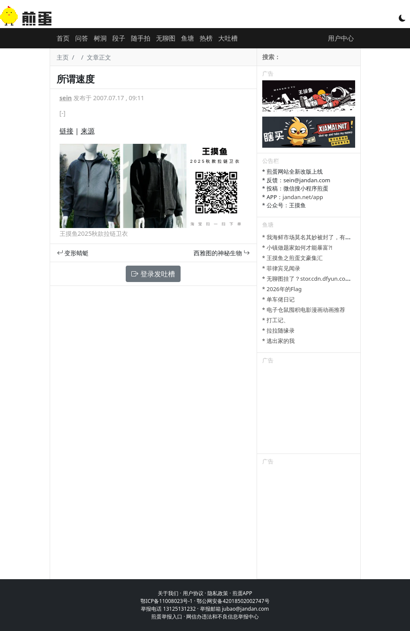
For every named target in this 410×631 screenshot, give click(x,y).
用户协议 (193, 593)
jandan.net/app (303, 197)
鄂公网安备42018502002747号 (233, 601)
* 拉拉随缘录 (278, 330)
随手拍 (140, 38)
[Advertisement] (308, 410)
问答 (81, 38)
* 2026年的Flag (282, 289)
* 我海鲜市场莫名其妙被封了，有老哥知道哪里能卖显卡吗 (334, 237)
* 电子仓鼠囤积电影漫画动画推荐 (304, 310)
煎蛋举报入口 (166, 616)
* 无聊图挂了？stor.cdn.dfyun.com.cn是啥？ (318, 278)
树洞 (100, 38)
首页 (63, 38)
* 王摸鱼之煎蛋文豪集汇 (292, 258)
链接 (66, 131)
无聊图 (165, 38)
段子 (118, 38)
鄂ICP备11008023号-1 (166, 601)
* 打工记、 (275, 320)
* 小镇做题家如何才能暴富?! (297, 247)
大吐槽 (228, 38)
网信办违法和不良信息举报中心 (222, 616)
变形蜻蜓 (73, 253)
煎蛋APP (242, 593)
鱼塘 (187, 38)
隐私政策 (217, 593)
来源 (88, 131)
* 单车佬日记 (278, 299)
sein (66, 98)
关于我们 (168, 593)
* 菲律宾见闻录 (281, 268)
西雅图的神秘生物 (222, 253)
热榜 (206, 38)
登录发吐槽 (153, 274)
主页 (63, 57)
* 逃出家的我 (278, 341)
